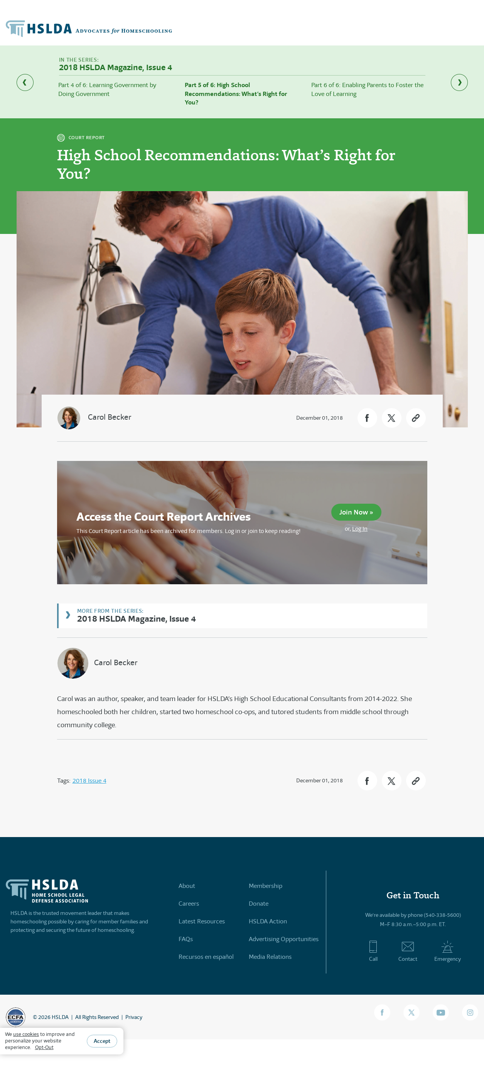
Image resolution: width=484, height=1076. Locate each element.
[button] (367, 418)
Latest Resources (202, 921)
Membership (265, 886)
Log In (360, 528)
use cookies (26, 1034)
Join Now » (356, 512)
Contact (407, 951)
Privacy (133, 1017)
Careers (189, 903)
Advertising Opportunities (284, 939)
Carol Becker (109, 417)
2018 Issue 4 (89, 781)
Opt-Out (44, 1047)
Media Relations (270, 957)
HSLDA (60, 1017)
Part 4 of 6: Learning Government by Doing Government (107, 89)
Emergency (447, 951)
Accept (102, 1040)
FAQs (186, 939)
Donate (258, 903)
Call (373, 951)
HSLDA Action (268, 921)
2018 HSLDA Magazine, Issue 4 (136, 618)
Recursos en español (206, 957)
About (187, 886)
